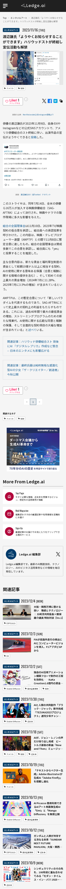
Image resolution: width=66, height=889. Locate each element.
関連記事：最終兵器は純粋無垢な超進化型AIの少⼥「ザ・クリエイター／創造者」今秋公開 (33, 369)
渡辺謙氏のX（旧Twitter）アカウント (36, 194)
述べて (32, 330)
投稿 (33, 137)
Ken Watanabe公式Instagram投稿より (38, 114)
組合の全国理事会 (14, 226)
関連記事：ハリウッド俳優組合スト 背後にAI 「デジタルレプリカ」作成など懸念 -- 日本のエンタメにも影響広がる (33, 346)
